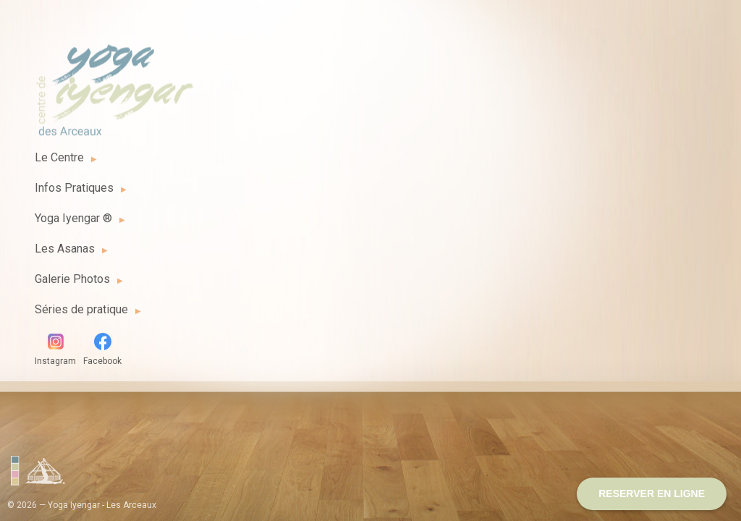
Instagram (55, 349)
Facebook (102, 349)
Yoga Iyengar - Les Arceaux (114, 82)
